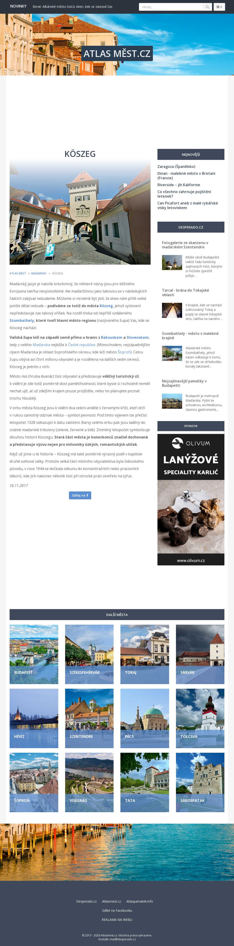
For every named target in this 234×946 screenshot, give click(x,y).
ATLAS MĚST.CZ (117, 53)
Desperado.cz (86, 901)
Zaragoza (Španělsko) (176, 166)
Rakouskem (111, 337)
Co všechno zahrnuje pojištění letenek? (184, 194)
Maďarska (41, 344)
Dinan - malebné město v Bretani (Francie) (186, 175)
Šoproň (124, 352)
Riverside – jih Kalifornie (178, 184)
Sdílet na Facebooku (117, 910)
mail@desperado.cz (123, 939)
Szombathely (22, 320)
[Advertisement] (117, 110)
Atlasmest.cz (111, 901)
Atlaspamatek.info (139, 901)
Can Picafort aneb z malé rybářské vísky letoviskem (187, 205)
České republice (81, 344)
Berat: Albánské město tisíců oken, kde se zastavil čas (72, 6)
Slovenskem (138, 337)
